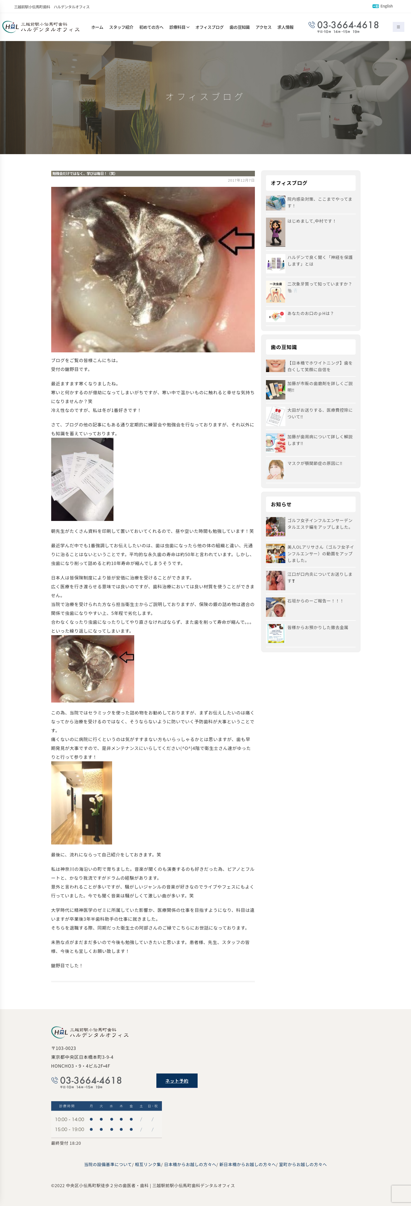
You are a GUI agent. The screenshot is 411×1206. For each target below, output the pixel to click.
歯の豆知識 (239, 27)
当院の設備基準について (108, 1164)
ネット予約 (177, 1080)
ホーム (97, 27)
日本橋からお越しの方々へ (190, 1164)
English (383, 6)
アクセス (263, 27)
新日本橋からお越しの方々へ (247, 1164)
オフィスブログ (209, 27)
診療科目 (177, 27)
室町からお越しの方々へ (303, 1164)
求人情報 (285, 27)
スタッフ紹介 (121, 27)
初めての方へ (151, 27)
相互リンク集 (148, 1164)
